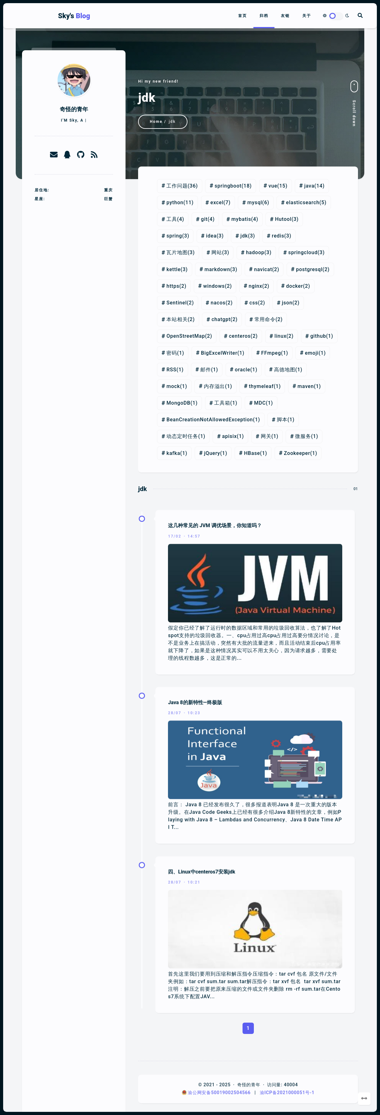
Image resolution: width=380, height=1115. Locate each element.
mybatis (241, 219)
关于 (306, 16)
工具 (171, 219)
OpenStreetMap (185, 336)
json (287, 303)
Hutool (283, 219)
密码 (171, 353)
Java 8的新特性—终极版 (195, 840)
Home (156, 121)
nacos (218, 303)
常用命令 (265, 319)
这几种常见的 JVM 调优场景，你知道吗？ (214, 670)
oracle (242, 370)
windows (214, 286)
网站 (216, 252)
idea (211, 236)
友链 (285, 16)
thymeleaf (261, 386)
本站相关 (176, 319)
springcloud (302, 252)
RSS (171, 370)
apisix (229, 436)
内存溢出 (214, 386)
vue (273, 186)
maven (306, 386)
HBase (252, 453)
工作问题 (176, 186)
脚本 (282, 420)
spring (174, 236)
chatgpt (220, 319)
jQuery (212, 453)
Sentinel (176, 303)
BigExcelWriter (219, 353)
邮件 (205, 370)
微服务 (303, 436)
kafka (173, 453)
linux (281, 336)
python (174, 202)
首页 (242, 16)
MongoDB (178, 403)
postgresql (309, 269)
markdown (217, 269)
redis (278, 236)
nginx (255, 286)
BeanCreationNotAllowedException (209, 420)
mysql (254, 202)
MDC (260, 403)
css (253, 303)
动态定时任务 (182, 436)
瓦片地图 (176, 252)
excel (216, 202)
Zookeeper (297, 453)
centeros (240, 336)
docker (294, 286)
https (172, 286)
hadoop (255, 252)
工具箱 (222, 403)
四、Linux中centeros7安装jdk (201, 1009)
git (204, 219)
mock (173, 386)
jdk (244, 236)
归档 (264, 16)
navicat (263, 269)
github (318, 336)
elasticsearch (302, 202)
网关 (266, 436)
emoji (312, 353)
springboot (228, 186)
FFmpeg (271, 353)
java (309, 186)
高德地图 (284, 370)
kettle (173, 269)
